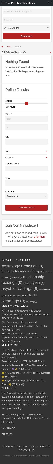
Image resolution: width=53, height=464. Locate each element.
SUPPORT (8, 446)
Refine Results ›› (27, 208)
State (7, 151)
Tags (7, 178)
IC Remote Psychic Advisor (16, 310)
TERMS (33, 446)
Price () (8, 114)
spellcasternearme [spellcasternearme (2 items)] (11, 295)
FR (7, 434)
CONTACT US (26, 450)
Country (9, 157)
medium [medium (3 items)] (17, 277)
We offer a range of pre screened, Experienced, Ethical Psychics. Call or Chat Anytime (25, 326)
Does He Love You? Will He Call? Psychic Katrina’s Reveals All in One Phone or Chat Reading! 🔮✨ (24, 365)
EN (3, 434)
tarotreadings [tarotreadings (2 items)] (31, 302)
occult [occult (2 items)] (26, 283)
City (7, 137)
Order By (26, 194)
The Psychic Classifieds (20, 3)
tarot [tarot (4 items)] (23, 295)
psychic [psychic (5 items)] (37, 283)
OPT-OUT (22, 446)
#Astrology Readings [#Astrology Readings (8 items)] (22, 266)
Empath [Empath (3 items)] (40, 272)
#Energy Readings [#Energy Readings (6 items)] (18, 271)
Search (26, 36)
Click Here (39, 236)
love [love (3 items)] (7, 277)
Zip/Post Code (12, 164)
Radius (8, 101)
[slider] (26, 103)
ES (11, 434)
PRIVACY (45, 446)
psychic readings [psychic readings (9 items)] (20, 288)
